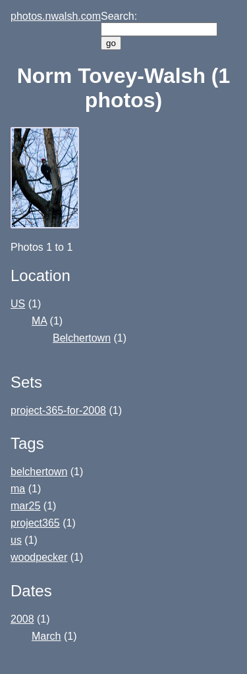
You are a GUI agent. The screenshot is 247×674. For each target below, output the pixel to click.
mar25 (25, 505)
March (46, 636)
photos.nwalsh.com (56, 16)
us (16, 540)
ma (18, 488)
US (18, 303)
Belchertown (82, 338)
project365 (35, 523)
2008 (22, 619)
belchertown (39, 471)
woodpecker (39, 557)
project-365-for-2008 (58, 410)
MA (39, 320)
